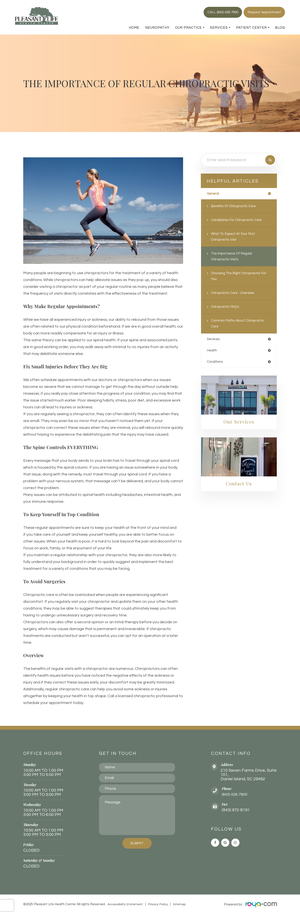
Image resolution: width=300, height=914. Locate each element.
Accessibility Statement (125, 904)
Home (134, 27)
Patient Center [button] (252, 27)
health (212, 351)
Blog (280, 27)
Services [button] (220, 27)
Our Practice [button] (189, 27)
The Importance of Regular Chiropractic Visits (233, 256)
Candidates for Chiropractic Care (238, 220)
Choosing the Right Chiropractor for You (240, 276)
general (213, 194)
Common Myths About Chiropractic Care (239, 323)
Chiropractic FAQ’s (226, 307)
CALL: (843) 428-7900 (222, 12)
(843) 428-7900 (236, 794)
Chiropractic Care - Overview (234, 293)
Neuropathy (157, 27)
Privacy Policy (157, 904)
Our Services (238, 422)
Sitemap (178, 904)
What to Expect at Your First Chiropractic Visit (234, 237)
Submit (137, 843)
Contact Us (239, 484)
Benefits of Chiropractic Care (234, 206)
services (214, 339)
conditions (215, 362)
